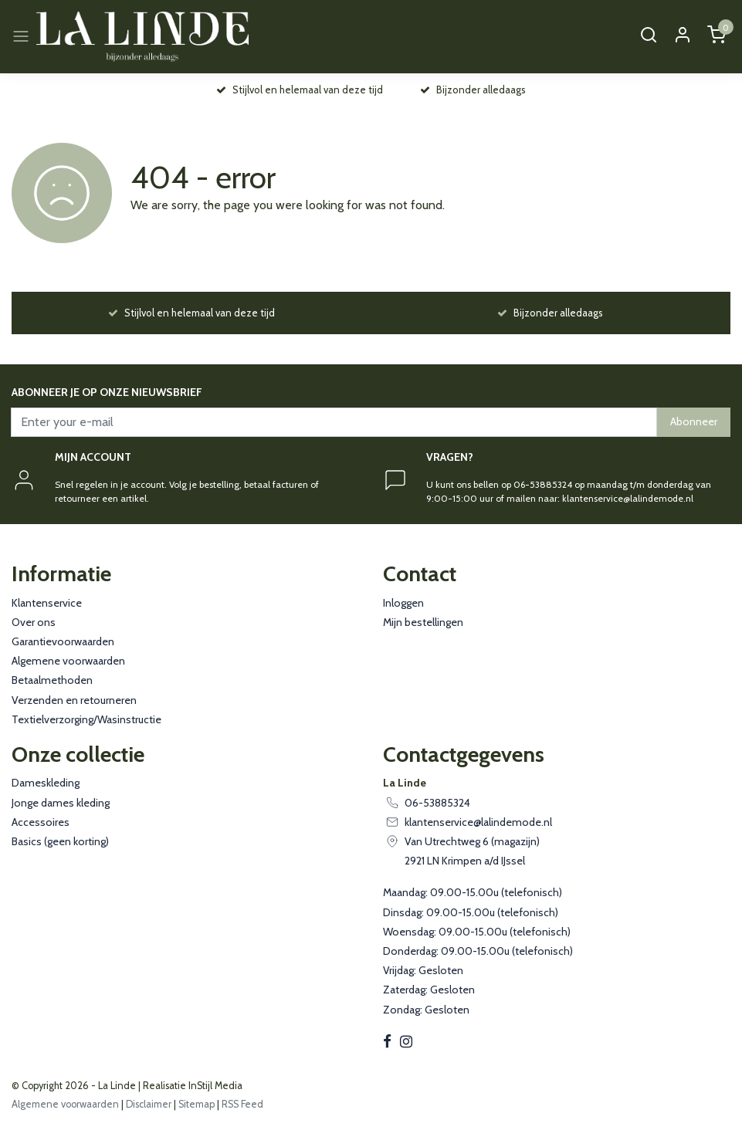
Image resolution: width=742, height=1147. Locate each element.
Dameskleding (46, 783)
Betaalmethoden (52, 680)
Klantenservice (47, 603)
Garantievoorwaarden (63, 641)
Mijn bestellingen (423, 622)
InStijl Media (214, 1085)
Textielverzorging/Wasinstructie (86, 719)
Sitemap (196, 1104)
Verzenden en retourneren (74, 700)
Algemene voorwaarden (68, 661)
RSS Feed (242, 1104)
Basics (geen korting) (60, 841)
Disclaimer (148, 1104)
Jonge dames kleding (61, 803)
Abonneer (693, 421)
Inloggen (403, 603)
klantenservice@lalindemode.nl (478, 822)
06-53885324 (437, 803)
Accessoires (40, 822)
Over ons (34, 622)
